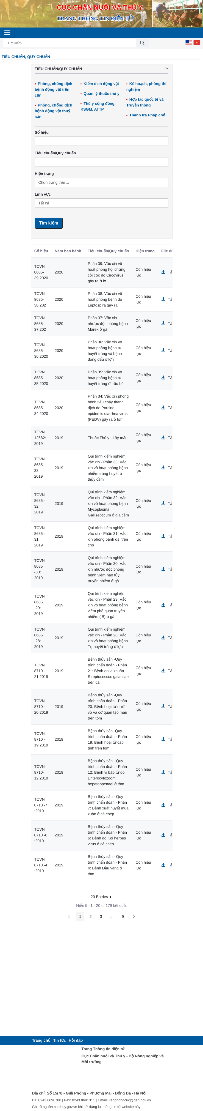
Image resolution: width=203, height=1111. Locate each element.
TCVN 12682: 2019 (40, 438)
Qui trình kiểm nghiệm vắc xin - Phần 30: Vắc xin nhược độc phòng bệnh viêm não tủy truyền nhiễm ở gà (107, 569)
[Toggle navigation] (7, 33)
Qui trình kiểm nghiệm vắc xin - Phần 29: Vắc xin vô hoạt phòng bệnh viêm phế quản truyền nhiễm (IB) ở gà (108, 605)
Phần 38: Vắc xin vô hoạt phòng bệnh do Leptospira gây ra (105, 299)
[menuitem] (41, 1040)
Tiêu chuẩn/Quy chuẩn (55, 153)
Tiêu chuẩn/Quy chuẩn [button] (101, 69)
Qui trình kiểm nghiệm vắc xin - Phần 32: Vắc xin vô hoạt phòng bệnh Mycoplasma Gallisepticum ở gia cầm (108, 503)
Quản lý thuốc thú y (101, 93)
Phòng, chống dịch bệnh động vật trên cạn (54, 89)
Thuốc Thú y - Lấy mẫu (108, 438)
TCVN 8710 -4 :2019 (40, 865)
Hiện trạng (44, 173)
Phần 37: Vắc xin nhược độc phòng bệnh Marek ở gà (108, 324)
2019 (59, 438)
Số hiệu (42, 132)
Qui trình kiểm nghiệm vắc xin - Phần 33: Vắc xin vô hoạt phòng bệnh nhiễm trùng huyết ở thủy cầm (108, 467)
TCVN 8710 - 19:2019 (41, 739)
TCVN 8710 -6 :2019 (40, 835)
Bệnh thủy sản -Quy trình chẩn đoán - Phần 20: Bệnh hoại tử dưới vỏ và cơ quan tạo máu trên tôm (107, 706)
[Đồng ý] (142, 43)
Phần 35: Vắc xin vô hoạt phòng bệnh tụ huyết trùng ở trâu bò (106, 378)
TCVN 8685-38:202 (40, 299)
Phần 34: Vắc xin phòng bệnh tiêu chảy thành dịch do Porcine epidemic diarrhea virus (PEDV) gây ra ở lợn (108, 408)
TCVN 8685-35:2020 (41, 378)
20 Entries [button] (103, 897)
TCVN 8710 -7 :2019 (40, 805)
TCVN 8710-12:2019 (41, 772)
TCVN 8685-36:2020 (41, 351)
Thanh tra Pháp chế (147, 115)
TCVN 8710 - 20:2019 (41, 707)
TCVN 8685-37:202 (40, 324)
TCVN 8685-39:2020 (41, 272)
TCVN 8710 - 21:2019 (41, 671)
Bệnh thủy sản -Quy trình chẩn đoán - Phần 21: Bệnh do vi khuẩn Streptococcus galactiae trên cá (108, 671)
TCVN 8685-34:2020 (41, 408)
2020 (59, 272)
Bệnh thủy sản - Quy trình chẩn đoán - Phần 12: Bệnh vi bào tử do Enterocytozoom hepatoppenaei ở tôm (107, 772)
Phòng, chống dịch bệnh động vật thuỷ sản (54, 111)
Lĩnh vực (43, 194)
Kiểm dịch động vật (101, 83)
